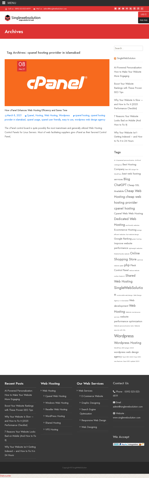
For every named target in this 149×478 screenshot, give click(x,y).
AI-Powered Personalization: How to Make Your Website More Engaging (128, 72)
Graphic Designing (90, 403)
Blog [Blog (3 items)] (127, 179)
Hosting (39, 115)
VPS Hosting (51, 429)
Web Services (85, 390)
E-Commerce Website (92, 396)
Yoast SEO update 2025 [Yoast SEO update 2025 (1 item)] (131, 361)
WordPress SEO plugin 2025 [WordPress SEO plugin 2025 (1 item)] (124, 348)
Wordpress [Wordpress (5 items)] (124, 336)
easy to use (67, 119)
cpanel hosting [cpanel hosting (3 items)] (124, 208)
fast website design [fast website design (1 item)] (132, 234)
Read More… (11, 142)
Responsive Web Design (93, 420)
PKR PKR (142, 20)
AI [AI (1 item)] (115, 160)
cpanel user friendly (51, 119)
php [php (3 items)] (127, 265)
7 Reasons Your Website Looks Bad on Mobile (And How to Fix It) (127, 120)
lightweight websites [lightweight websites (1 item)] (135, 248)
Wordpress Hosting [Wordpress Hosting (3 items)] (127, 342)
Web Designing (89, 427)
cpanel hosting (82, 115)
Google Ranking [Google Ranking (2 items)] (123, 239)
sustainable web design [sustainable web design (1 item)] (125, 295)
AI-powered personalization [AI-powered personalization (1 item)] (125, 160)
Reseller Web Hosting (56, 409)
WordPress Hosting (55, 416)
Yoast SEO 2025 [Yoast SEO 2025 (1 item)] (128, 357)
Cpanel (30, 115)
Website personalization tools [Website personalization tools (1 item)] (124, 326)
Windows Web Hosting (56, 403)
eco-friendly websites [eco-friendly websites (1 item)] (132, 225)
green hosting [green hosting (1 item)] (136, 239)
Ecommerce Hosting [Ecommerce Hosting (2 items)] (125, 230)
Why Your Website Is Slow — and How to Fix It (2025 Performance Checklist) (128, 104)
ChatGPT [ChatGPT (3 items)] (120, 185)
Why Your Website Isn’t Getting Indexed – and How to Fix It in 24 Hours (128, 137)
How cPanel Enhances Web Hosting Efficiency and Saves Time (36, 110)
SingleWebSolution (126, 58)
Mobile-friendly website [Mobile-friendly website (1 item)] (121, 254)
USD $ (142, 14)
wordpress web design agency (90, 119)
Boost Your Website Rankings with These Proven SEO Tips (128, 88)
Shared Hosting (53, 423)
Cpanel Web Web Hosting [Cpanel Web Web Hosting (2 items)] (128, 213)
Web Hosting (50, 115)
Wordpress (64, 115)
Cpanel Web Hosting (55, 396)
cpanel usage (33, 119)
